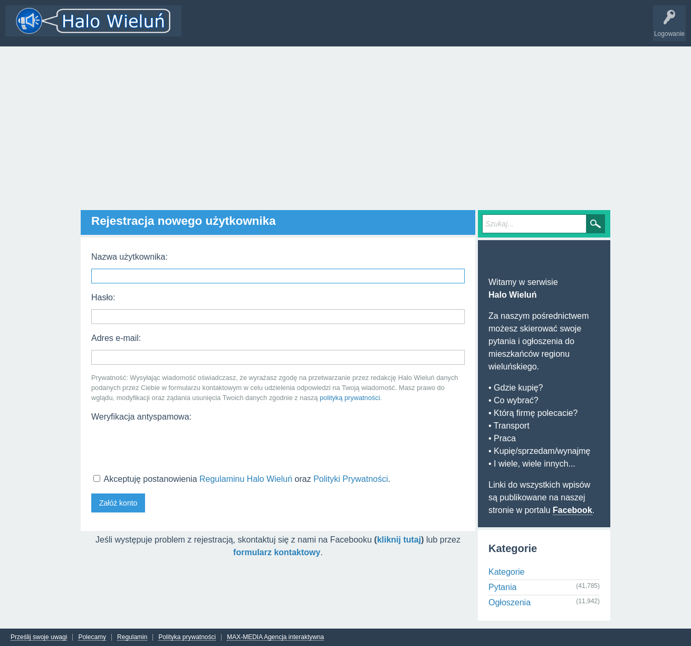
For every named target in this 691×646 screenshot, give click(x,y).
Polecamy (92, 637)
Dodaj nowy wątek (323, 28)
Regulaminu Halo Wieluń (245, 478)
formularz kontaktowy (276, 552)
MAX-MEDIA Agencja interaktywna (275, 637)
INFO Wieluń (406, 28)
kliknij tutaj (399, 539)
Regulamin (132, 637)
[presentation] (171, 446)
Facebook (572, 510)
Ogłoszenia (509, 602)
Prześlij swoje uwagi (39, 637)
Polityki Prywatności (350, 478)
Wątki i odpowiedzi (217, 28)
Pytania (502, 587)
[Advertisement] (345, 126)
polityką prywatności (350, 398)
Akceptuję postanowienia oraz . (241, 478)
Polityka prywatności (187, 637)
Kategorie (270, 28)
